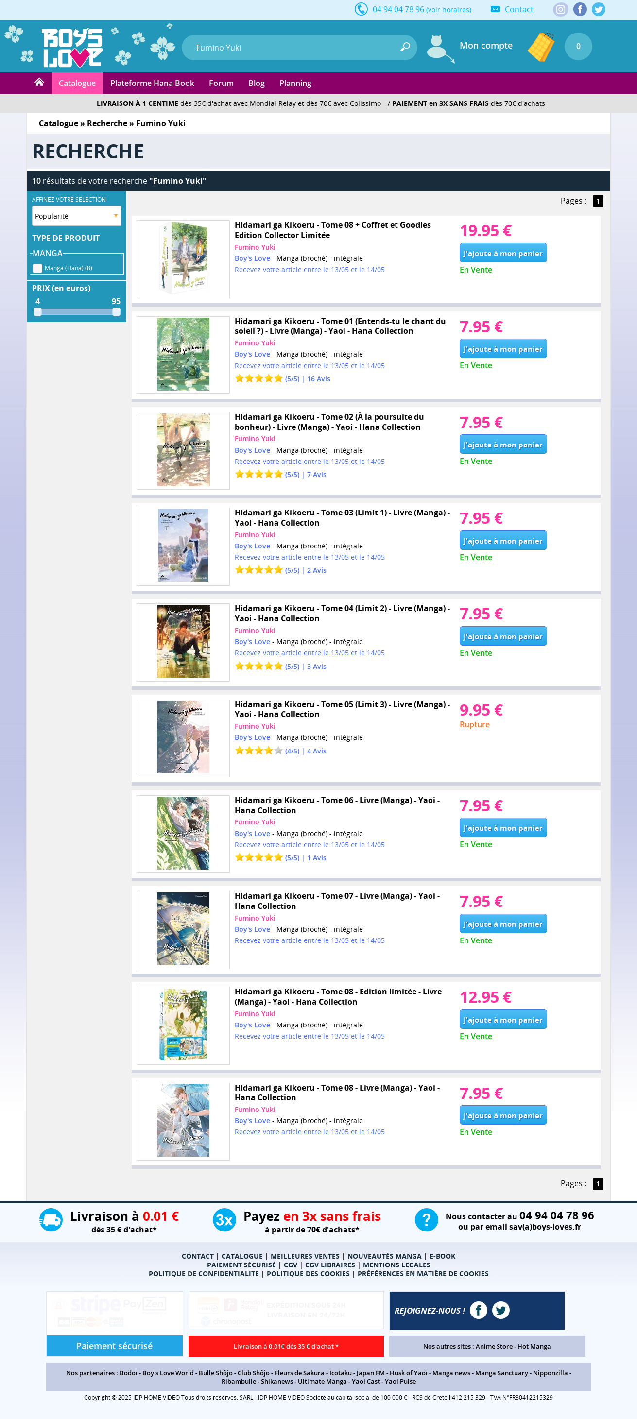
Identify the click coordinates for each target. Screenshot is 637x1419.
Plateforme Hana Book (152, 83)
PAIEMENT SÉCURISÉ (241, 1264)
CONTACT (198, 1256)
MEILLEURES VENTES (305, 1256)
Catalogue (77, 83)
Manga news (451, 1372)
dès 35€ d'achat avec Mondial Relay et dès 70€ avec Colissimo (239, 103)
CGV (290, 1264)
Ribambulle (239, 1381)
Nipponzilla (550, 1372)
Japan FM (371, 1372)
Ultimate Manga (322, 1381)
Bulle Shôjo (216, 1372)
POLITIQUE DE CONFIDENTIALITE (204, 1273)
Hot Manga (534, 1346)
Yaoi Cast (366, 1381)
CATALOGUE (242, 1256)
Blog (256, 83)
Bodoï (129, 1372)
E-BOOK (442, 1256)
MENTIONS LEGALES (396, 1264)
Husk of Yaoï (409, 1372)
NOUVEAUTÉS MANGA (384, 1256)
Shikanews (277, 1381)
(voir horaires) (448, 9)
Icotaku (340, 1372)
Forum (221, 83)
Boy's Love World (168, 1372)
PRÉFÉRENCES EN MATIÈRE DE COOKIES (423, 1273)
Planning (295, 83)
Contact (519, 9)
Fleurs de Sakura (300, 1372)
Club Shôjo (254, 1372)
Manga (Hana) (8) (68, 266)
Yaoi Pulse (400, 1381)
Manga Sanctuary (501, 1372)
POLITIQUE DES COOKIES (308, 1273)
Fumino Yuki (255, 247)
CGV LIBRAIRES (330, 1264)
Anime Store (494, 1346)
